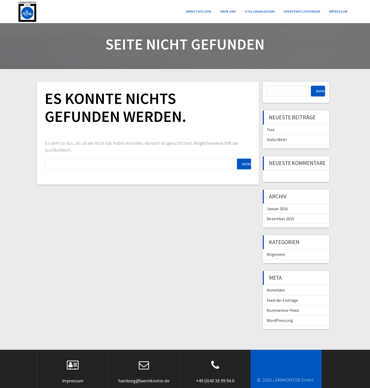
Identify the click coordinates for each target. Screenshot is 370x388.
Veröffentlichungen (302, 11)
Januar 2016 (277, 208)
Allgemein (276, 254)
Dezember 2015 (280, 218)
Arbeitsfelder (198, 11)
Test (271, 129)
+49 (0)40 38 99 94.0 (215, 381)
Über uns (228, 11)
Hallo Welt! (277, 139)
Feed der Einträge (282, 300)
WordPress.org (280, 320)
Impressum (338, 11)
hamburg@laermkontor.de (143, 381)
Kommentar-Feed (283, 310)
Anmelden (276, 290)
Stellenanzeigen (260, 11)
